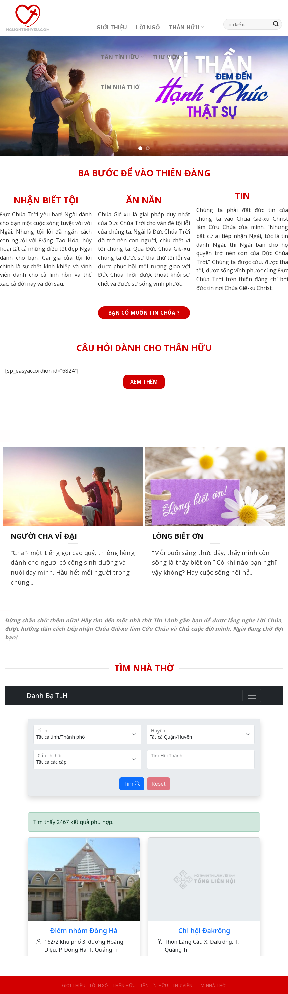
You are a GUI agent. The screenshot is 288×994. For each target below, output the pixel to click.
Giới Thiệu (111, 27)
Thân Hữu (186, 27)
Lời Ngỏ (148, 27)
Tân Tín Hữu (122, 57)
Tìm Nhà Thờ (120, 87)
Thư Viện (168, 57)
